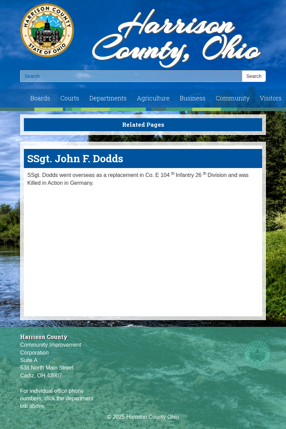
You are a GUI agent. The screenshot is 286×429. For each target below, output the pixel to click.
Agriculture (153, 98)
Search (253, 76)
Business (192, 98)
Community (232, 98)
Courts (69, 98)
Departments (108, 98)
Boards (40, 98)
